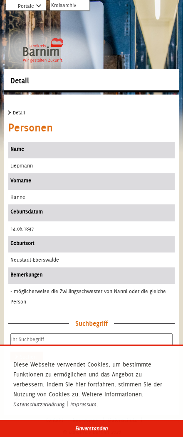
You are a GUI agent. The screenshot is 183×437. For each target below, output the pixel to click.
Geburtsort (22, 243)
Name (17, 149)
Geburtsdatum (26, 212)
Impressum (83, 404)
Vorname (20, 180)
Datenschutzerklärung (38, 404)
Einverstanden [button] (91, 428)
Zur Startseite (43, 23)
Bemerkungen (26, 275)
